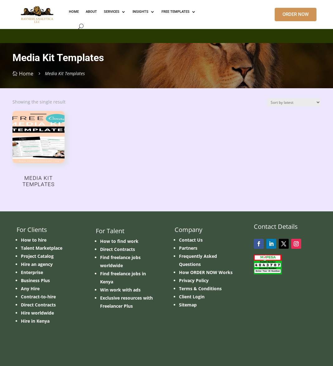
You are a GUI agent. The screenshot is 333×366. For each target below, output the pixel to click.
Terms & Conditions (200, 288)
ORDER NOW (295, 14)
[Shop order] (294, 102)
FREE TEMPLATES (176, 12)
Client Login (192, 297)
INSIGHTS (140, 12)
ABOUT (91, 12)
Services (111, 12)
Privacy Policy (194, 280)
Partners (188, 248)
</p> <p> (166, 35)
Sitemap (188, 305)
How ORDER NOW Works (206, 272)
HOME (74, 12)
